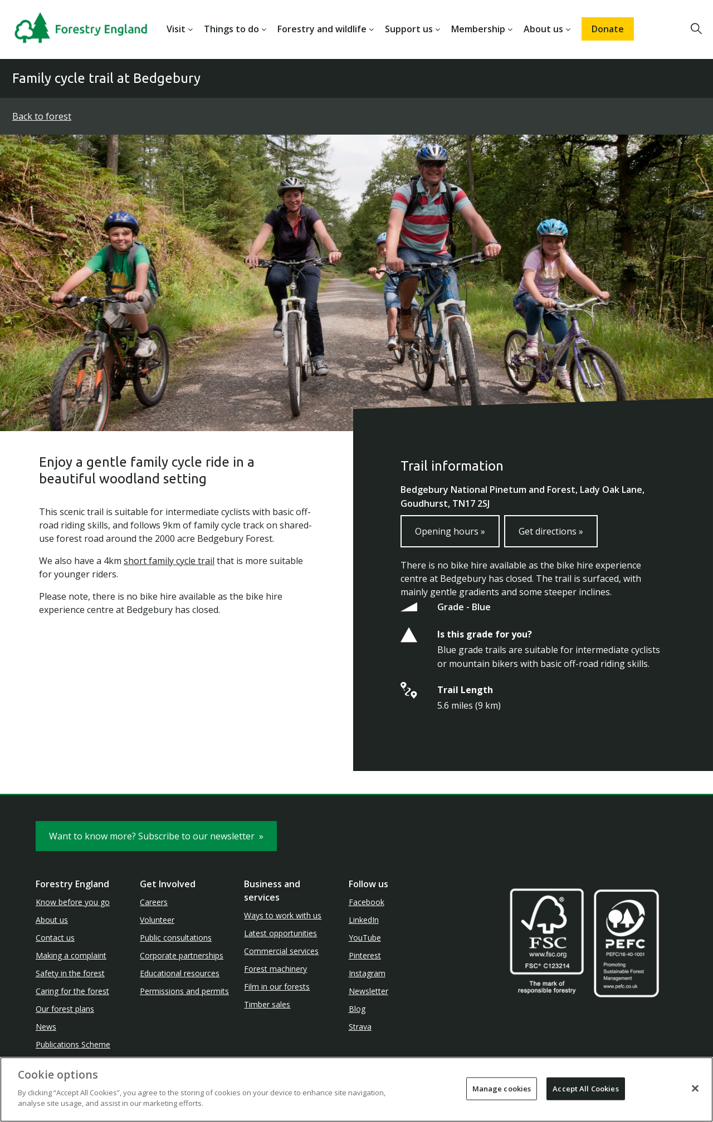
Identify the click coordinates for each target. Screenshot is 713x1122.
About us (543, 29)
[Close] (695, 1088)
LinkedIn (364, 920)
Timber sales (267, 1004)
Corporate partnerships (181, 955)
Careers (154, 902)
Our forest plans (65, 1009)
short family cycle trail (169, 561)
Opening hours (450, 531)
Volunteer (157, 920)
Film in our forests (277, 986)
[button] (696, 29)
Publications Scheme (73, 1044)
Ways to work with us (282, 915)
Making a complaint (71, 955)
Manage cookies (501, 1088)
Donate (608, 29)
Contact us (55, 937)
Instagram (367, 973)
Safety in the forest (70, 973)
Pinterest (365, 955)
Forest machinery (275, 968)
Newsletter (368, 991)
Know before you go (73, 902)
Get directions (551, 531)
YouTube (365, 937)
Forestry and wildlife (322, 29)
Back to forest (41, 116)
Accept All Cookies (585, 1088)
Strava (360, 1026)
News (46, 1026)
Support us (409, 29)
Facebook (366, 902)
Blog (357, 1009)
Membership (478, 29)
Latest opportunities (280, 933)
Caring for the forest (72, 991)
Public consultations (176, 937)
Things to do (231, 29)
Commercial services (281, 951)
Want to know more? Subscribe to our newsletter (156, 836)
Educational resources (179, 973)
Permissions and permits (184, 991)
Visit (176, 29)
